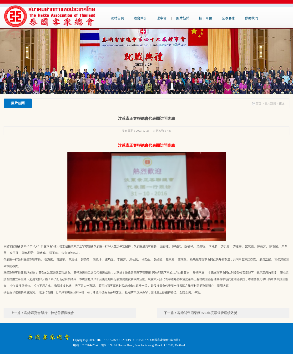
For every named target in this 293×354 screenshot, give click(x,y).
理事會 (162, 18)
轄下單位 (205, 18)
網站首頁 (117, 18)
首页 (258, 103)
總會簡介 (140, 18)
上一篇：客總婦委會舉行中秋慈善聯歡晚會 (42, 313)
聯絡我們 (251, 18)
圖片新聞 (182, 18)
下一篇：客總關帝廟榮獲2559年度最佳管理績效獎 (200, 313)
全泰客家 (228, 18)
